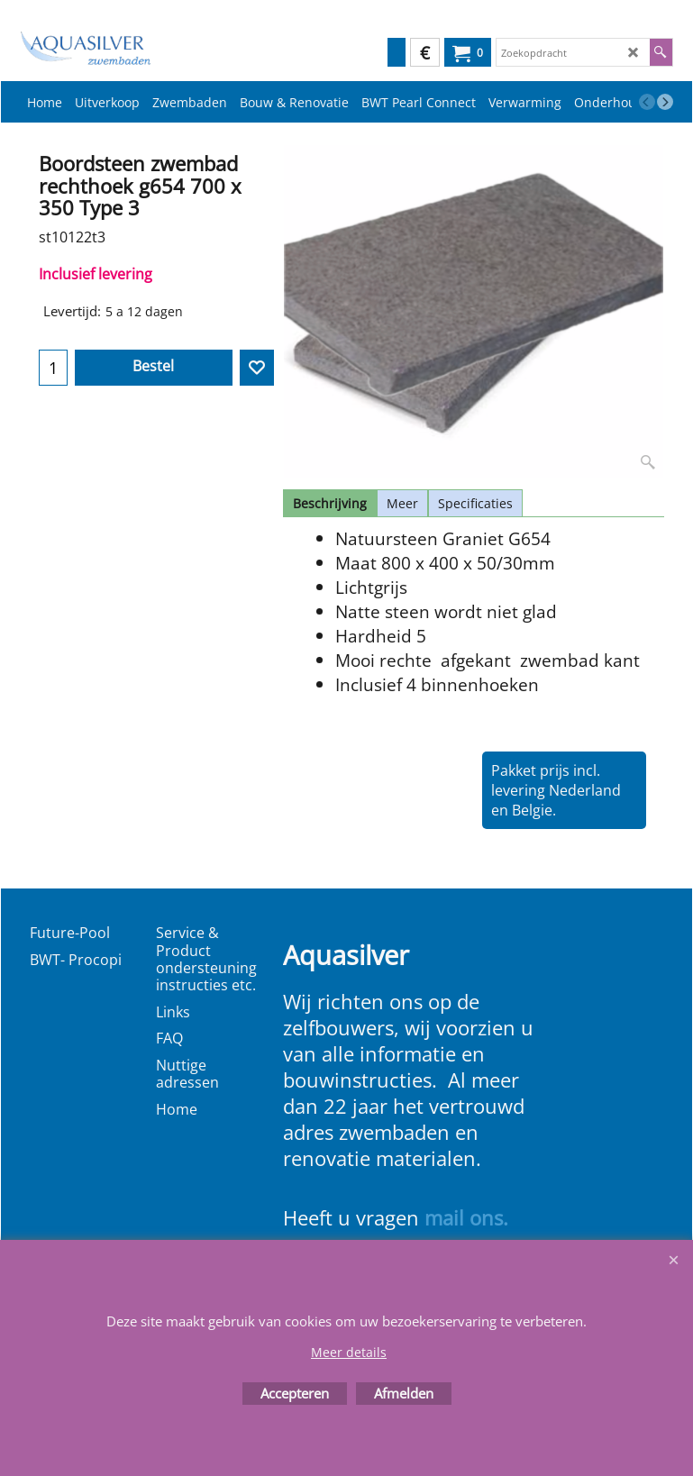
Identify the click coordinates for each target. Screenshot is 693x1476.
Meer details (349, 1352)
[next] (665, 102)
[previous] (647, 102)
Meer (402, 503)
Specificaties (475, 503)
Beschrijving (330, 503)
